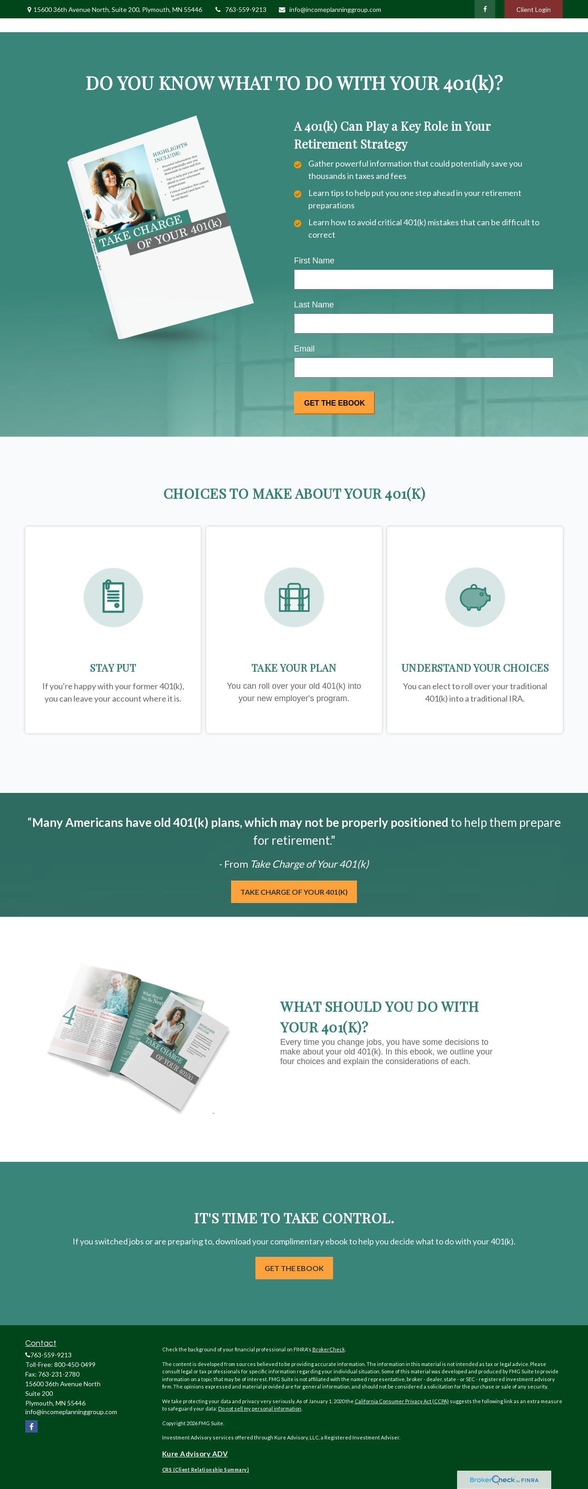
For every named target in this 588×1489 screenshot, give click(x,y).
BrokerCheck (328, 1349)
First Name (314, 260)
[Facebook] (485, 9)
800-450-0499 (75, 1364)
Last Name (314, 304)
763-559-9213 (240, 9)
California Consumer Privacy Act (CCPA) (402, 1401)
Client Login (533, 9)
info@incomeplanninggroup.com (329, 9)
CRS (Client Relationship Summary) (205, 1469)
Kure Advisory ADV (195, 1454)
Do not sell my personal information (259, 1408)
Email (304, 348)
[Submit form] (334, 402)
